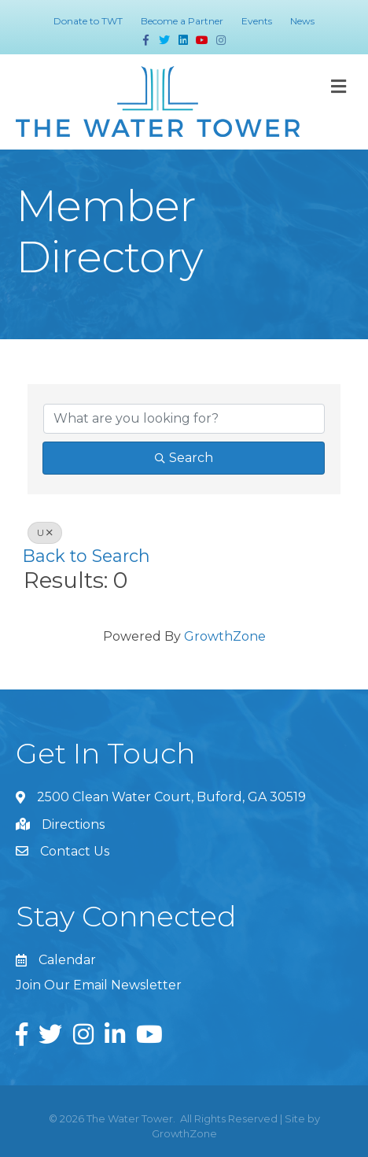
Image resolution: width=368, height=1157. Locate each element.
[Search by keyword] (184, 419)
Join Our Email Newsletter (99, 985)
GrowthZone (225, 636)
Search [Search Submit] (184, 457)
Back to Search (86, 555)
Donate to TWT (88, 21)
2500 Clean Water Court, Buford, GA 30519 (171, 796)
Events (256, 21)
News (302, 21)
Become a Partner (182, 21)
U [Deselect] (45, 532)
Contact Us (74, 851)
